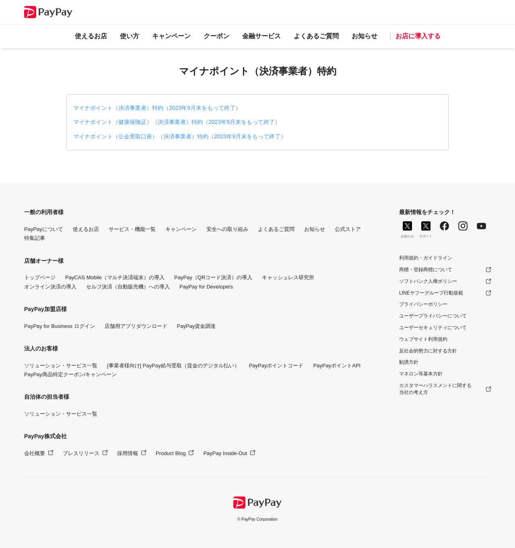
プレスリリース (81, 453)
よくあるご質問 (316, 36)
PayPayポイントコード (276, 366)
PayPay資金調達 (196, 326)
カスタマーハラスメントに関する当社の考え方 (435, 389)
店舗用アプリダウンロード (136, 326)
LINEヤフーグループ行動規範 (431, 293)
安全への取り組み (227, 229)
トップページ (40, 277)
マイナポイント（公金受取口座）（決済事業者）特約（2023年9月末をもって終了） (179, 136)
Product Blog (170, 453)
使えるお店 (91, 36)
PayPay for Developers (206, 287)
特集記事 (34, 238)
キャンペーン (171, 36)
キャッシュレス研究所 (288, 277)
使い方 (129, 36)
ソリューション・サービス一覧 (60, 366)
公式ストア (348, 229)
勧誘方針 (408, 362)
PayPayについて (43, 229)
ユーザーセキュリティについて (433, 327)
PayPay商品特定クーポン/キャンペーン (70, 374)
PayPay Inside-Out (225, 453)
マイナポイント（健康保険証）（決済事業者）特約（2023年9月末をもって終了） (176, 122)
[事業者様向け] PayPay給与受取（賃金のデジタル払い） (173, 366)
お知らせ (364, 36)
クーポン (216, 36)
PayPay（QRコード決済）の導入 (213, 277)
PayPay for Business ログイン (59, 326)
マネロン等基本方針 (421, 374)
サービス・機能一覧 (132, 229)
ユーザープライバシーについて (433, 316)
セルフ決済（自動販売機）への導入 (128, 287)
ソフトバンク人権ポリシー (428, 281)
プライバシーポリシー (423, 304)
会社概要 (34, 453)
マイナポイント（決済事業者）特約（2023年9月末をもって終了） (157, 108)
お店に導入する (418, 36)
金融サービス (261, 36)
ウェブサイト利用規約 (423, 339)
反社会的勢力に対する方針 (428, 351)
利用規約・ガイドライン (425, 258)
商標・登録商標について (425, 269)
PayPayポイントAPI (336, 366)
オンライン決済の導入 (50, 287)
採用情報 (127, 453)
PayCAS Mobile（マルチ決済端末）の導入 (115, 277)
